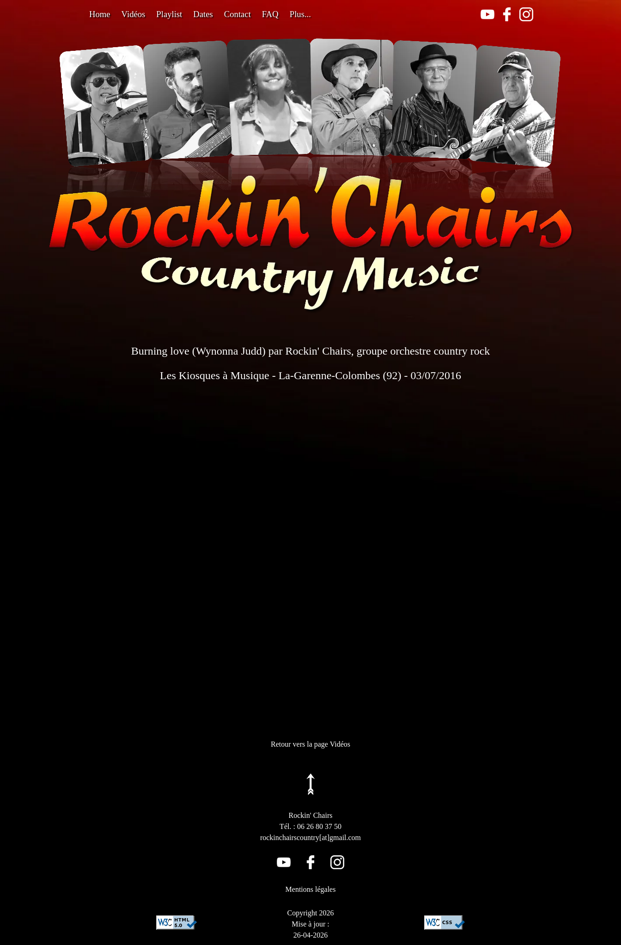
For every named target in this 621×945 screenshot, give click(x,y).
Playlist (169, 14)
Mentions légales (311, 889)
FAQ (270, 14)
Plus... (300, 14)
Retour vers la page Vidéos (310, 744)
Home (99, 14)
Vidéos (134, 14)
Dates (203, 14)
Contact (237, 14)
